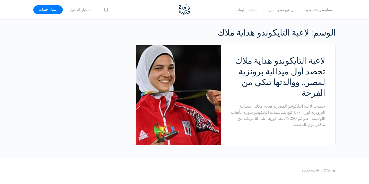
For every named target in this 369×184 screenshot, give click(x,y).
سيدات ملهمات (246, 10)
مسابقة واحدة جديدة (318, 10)
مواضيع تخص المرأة (281, 10)
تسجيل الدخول (80, 10)
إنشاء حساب (48, 9)
